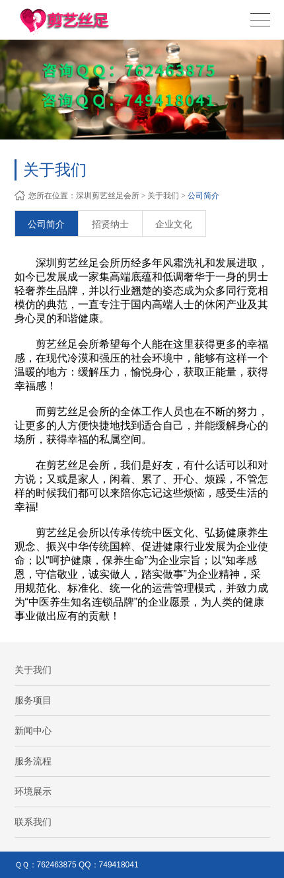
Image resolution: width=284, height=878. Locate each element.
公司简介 (203, 195)
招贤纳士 (110, 224)
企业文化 (173, 224)
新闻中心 (33, 730)
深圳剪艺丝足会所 (107, 195)
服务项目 (33, 700)
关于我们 (163, 195)
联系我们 (33, 822)
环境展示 (33, 791)
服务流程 (33, 761)
